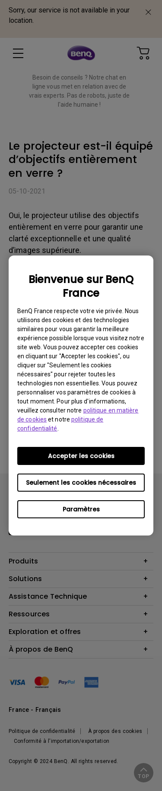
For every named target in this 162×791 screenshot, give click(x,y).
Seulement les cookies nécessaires (81, 482)
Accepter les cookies (81, 456)
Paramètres (81, 509)
